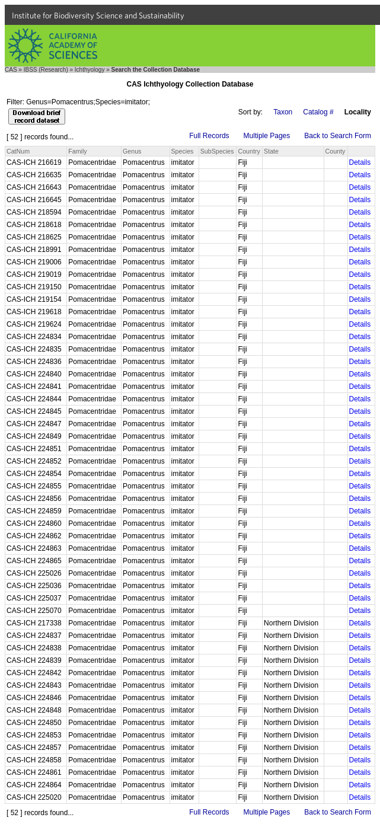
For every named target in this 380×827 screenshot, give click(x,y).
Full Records (209, 136)
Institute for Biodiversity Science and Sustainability (98, 15)
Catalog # (318, 112)
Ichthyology (90, 69)
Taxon (282, 112)
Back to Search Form (337, 136)
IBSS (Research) (46, 69)
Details (360, 162)
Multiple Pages (267, 136)
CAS (11, 69)
